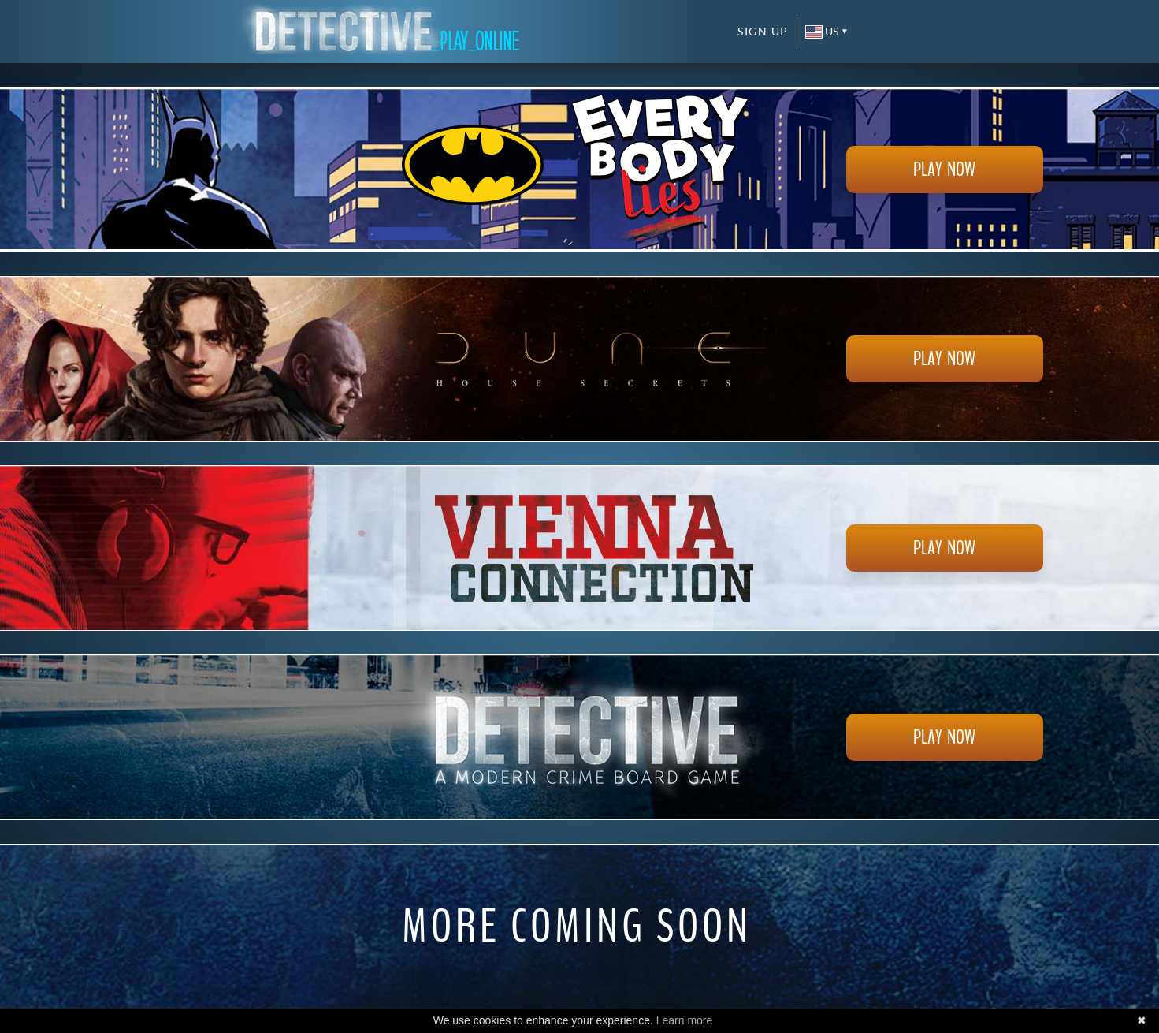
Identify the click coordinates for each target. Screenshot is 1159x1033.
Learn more (684, 1020)
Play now (944, 169)
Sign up (763, 31)
